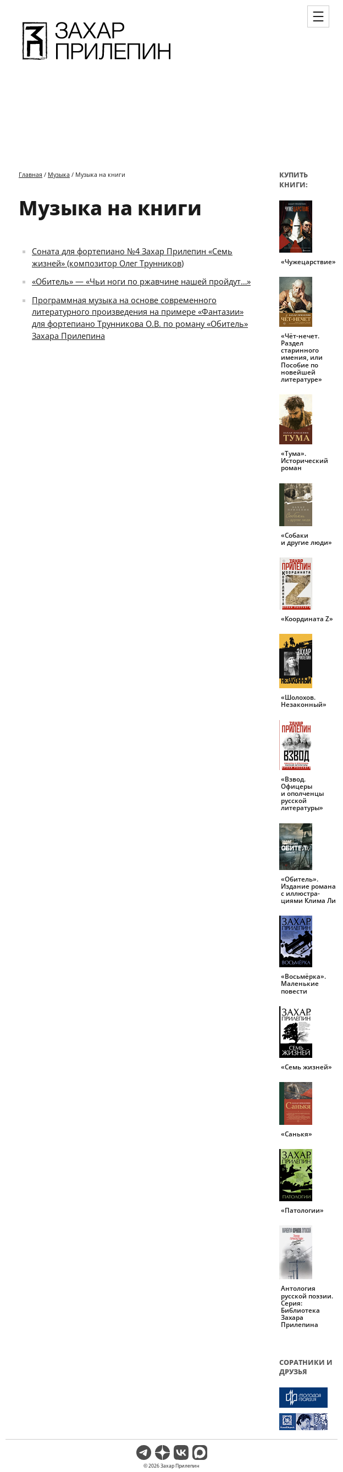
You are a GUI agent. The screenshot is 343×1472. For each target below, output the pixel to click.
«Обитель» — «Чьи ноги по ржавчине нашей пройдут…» (141, 281)
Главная (30, 174)
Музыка (59, 174)
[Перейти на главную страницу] (96, 61)
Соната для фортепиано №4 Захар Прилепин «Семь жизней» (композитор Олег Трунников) (132, 257)
